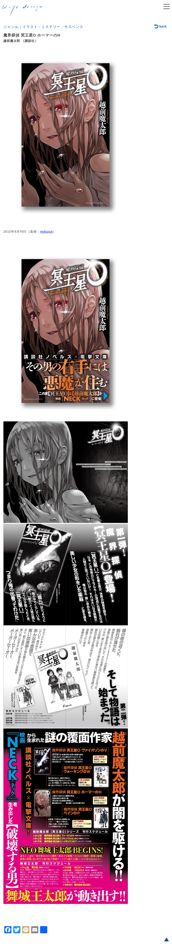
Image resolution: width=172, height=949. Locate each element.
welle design (22, 11)
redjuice (46, 231)
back (160, 26)
